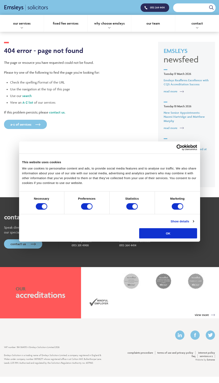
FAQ (193, 356)
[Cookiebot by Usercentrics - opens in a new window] (179, 147)
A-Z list (27, 102)
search (27, 96)
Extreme (211, 359)
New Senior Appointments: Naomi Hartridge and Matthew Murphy (184, 117)
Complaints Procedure (140, 352)
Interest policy (206, 352)
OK (168, 233)
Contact (197, 23)
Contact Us (23, 244)
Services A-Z (206, 356)
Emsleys (186, 56)
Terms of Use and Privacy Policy (175, 352)
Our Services (22, 23)
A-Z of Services (25, 124)
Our (153, 23)
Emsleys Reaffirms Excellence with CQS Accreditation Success (186, 82)
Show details (180, 221)
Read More (170, 91)
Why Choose (109, 23)
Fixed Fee (65, 23)
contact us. (57, 112)
